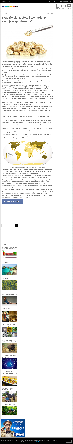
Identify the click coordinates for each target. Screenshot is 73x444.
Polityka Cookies (39, 441)
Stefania (5, 13)
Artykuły (58, 8)
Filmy (63, 8)
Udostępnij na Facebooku (12, 201)
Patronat (11, 1)
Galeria (69, 8)
